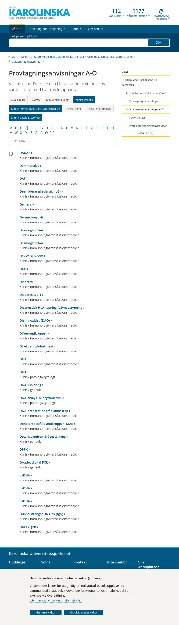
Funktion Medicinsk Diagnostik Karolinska (56, 57)
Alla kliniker (18, 99)
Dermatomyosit (31, 217)
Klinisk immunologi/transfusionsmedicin (35, 108)
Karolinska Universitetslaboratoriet (110, 57)
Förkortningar (137, 117)
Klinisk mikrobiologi (99, 108)
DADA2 (25, 153)
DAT (23, 178)
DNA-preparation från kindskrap (44, 411)
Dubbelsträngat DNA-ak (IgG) (41, 514)
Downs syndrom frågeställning (43, 436)
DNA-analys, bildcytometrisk (41, 398)
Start (14, 57)
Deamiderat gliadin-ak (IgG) (40, 191)
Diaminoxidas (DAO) (35, 320)
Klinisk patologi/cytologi (25, 117)
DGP (23, 269)
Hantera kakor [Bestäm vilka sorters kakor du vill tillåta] (46, 612)
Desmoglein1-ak (32, 230)
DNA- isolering (30, 385)
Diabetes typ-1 (30, 295)
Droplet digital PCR (34, 462)
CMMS (36, 99)
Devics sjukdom (31, 256)
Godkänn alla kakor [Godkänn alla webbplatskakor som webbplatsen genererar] (83, 612)
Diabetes (26, 282)
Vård (23, 57)
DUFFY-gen (28, 527)
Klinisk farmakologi (57, 99)
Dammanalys (29, 166)
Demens (26, 204)
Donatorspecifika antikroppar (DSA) (46, 424)
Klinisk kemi (73, 108)
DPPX (24, 449)
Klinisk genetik (84, 99)
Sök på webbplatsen (25, 42)
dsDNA (25, 475)
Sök (158, 42)
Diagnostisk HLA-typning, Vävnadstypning (51, 307)
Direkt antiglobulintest (36, 346)
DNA (23, 359)
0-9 (51, 133)
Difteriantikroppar (33, 333)
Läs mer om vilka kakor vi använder (56, 600)
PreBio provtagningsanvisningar (148, 125)
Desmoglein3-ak (32, 243)
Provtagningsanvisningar (25, 61)
